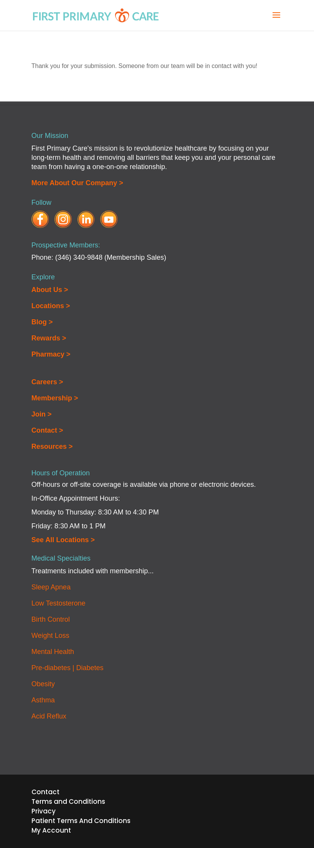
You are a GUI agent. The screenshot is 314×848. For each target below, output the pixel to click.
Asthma (43, 700)
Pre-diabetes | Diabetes (67, 668)
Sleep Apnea (51, 587)
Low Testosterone (58, 603)
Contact (45, 792)
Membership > (54, 398)
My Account (51, 830)
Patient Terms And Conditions (81, 820)
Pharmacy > (51, 354)
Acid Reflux (48, 716)
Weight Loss (50, 635)
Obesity (43, 684)
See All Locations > (63, 540)
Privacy (43, 811)
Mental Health (52, 651)
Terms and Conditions (68, 801)
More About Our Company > (77, 183)
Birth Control (50, 619)
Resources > (52, 446)
